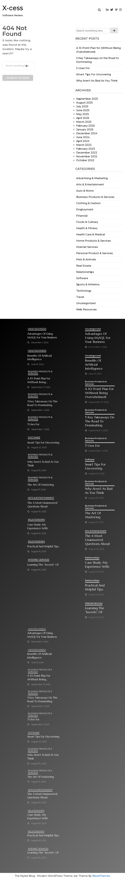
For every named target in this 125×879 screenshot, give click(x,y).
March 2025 (83, 121)
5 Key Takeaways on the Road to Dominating (42, 403)
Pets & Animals (86, 259)
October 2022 (85, 160)
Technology (83, 290)
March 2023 (84, 144)
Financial (82, 215)
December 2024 (86, 133)
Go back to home (17, 77)
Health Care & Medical (90, 234)
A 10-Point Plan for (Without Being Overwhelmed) (38, 380)
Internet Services (87, 247)
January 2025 (84, 129)
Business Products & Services (95, 197)
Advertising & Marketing (92, 178)
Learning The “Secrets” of (42, 564)
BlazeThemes (101, 875)
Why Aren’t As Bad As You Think (97, 80)
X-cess (12, 8)
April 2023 (82, 141)
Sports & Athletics (88, 284)
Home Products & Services (93, 240)
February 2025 (85, 125)
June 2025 (82, 110)
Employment (84, 209)
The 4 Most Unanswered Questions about (42, 504)
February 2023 (85, 148)
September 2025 (87, 98)
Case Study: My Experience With (37, 526)
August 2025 (84, 102)
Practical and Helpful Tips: (43, 546)
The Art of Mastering (40, 484)
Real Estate (83, 265)
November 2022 (86, 156)
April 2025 (82, 118)
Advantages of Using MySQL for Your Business (42, 335)
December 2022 (86, 152)
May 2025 (82, 114)
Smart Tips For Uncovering (93, 74)
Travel (80, 297)
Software (82, 278)
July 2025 (82, 106)
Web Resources (86, 309)
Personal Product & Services (94, 253)
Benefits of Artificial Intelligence (39, 357)
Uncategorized (86, 303)
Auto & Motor (85, 190)
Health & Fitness (86, 228)
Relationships (85, 272)
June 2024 (83, 137)
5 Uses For (83, 68)
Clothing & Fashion (88, 203)
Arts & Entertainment (90, 184)
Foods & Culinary (87, 222)
